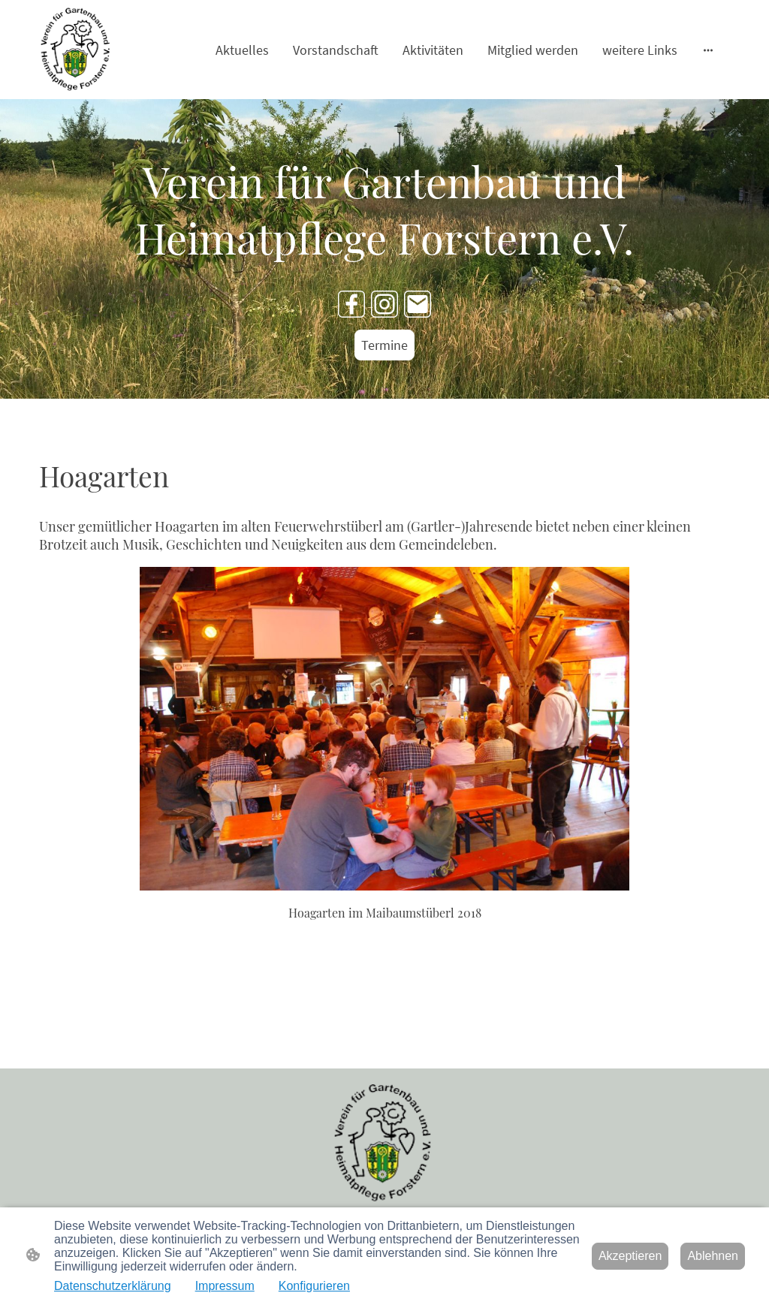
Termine (384, 345)
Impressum (225, 1285)
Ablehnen (712, 1255)
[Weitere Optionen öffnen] (708, 50)
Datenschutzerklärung (112, 1285)
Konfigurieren (314, 1285)
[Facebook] (351, 304)
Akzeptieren (630, 1255)
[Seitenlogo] (76, 49)
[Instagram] (384, 304)
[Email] (417, 304)
